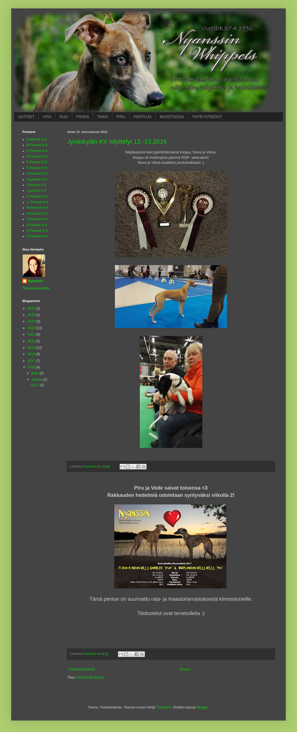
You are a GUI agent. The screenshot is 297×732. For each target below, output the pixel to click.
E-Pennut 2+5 (37, 162)
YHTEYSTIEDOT (207, 116)
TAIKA (102, 116)
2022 (32, 328)
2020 (32, 341)
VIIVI (47, 116)
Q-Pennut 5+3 (37, 231)
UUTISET (26, 116)
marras (37, 380)
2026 (32, 308)
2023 (32, 321)
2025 (32, 315)
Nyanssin (35, 281)
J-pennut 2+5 (36, 191)
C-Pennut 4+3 (37, 151)
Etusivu (185, 669)
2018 (32, 354)
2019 (32, 348)
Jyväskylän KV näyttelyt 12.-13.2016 (117, 141)
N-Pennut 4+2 (37, 214)
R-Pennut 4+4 (37, 236)
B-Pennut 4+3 (37, 145)
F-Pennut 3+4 (37, 168)
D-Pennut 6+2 (37, 156)
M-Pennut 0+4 (37, 208)
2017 (32, 361)
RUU (63, 116)
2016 (32, 367)
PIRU (121, 116)
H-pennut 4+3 (37, 179)
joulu (36, 373)
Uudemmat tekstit (82, 669)
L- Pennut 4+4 (37, 202)
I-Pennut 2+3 (36, 185)
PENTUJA (143, 116)
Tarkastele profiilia (35, 288)
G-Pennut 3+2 (37, 174)
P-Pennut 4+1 (37, 225)
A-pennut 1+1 (37, 139)
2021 (32, 334)
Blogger (202, 707)
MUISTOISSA (172, 116)
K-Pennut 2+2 (37, 196)
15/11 (35, 385)
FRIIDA (82, 116)
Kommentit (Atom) (89, 677)
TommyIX (164, 707)
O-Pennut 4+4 (37, 219)
